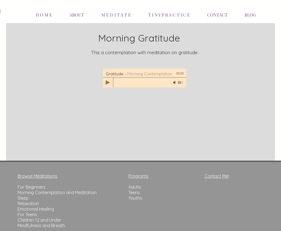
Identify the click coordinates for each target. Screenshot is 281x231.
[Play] (108, 82)
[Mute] (175, 82)
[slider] (181, 82)
